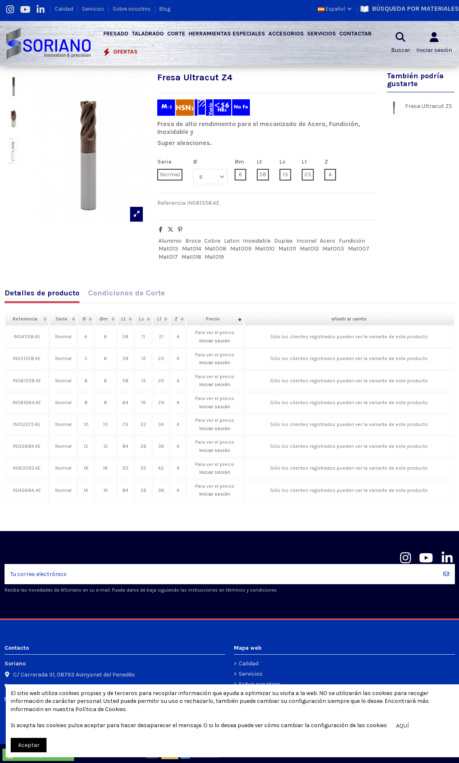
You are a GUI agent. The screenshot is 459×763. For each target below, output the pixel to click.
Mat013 (168, 248)
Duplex (283, 240)
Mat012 (309, 248)
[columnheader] (27, 319)
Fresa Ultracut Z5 (428, 106)
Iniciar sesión (214, 341)
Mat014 (191, 248)
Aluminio (170, 240)
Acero (327, 240)
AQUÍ (402, 725)
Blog (164, 9)
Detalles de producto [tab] (42, 293)
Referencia (171, 202)
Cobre (212, 240)
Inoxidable (256, 240)
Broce (193, 240)
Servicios (93, 9)
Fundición (352, 240)
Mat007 (358, 248)
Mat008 (215, 248)
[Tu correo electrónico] (221, 574)
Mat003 (333, 248)
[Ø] (210, 176)
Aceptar (29, 745)
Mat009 (241, 248)
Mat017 (168, 256)
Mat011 (287, 248)
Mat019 (214, 256)
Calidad (65, 9)
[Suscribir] (446, 574)
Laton (232, 240)
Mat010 (265, 248)
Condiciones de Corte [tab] (126, 293)
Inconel (306, 240)
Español (335, 9)
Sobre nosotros (132, 9)
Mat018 (191, 256)
